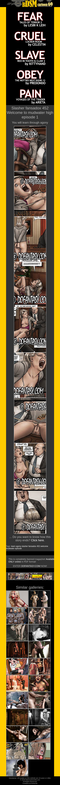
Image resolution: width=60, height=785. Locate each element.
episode (18, 548)
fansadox (32, 546)
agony (18, 546)
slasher (25, 546)
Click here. (38, 540)
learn (13, 546)
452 (38, 546)
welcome (44, 546)
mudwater (10, 548)
